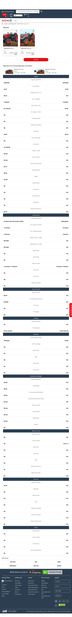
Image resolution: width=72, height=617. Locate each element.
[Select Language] (18, 15)
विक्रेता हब (43, 585)
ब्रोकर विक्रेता (44, 587)
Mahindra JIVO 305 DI (26, 48)
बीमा (42, 590)
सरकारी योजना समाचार (33, 592)
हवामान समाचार (31, 594)
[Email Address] (62, 590)
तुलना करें (36, 59)
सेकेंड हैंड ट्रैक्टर (13, 566)
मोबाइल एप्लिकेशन (6, 591)
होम (2, 24)
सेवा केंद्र (17, 592)
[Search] (28, 11)
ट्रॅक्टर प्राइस (17, 581)
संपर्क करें (4, 589)
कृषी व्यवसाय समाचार (33, 585)
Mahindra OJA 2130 (9, 48)
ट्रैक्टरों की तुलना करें (12, 24)
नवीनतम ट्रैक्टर (18, 585)
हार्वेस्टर (59, 562)
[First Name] (62, 581)
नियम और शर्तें (57, 611)
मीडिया (3, 596)
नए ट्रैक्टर (6, 24)
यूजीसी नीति (68, 611)
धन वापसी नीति (5, 594)
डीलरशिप (59, 566)
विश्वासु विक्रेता (44, 583)
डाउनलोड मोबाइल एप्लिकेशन (8, 11)
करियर (3, 587)
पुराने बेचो (10, 15)
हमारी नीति (63, 611)
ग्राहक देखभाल (18, 594)
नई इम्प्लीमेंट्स (18, 583)
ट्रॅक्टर (36, 562)
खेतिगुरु (43, 581)
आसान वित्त (36, 566)
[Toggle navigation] (15, 20)
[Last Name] (62, 586)
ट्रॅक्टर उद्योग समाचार (32, 590)
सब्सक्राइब (58, 595)
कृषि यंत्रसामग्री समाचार (33, 587)
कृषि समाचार (31, 583)
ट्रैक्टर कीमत (13, 562)
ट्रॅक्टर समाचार (31, 581)
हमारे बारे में (4, 585)
